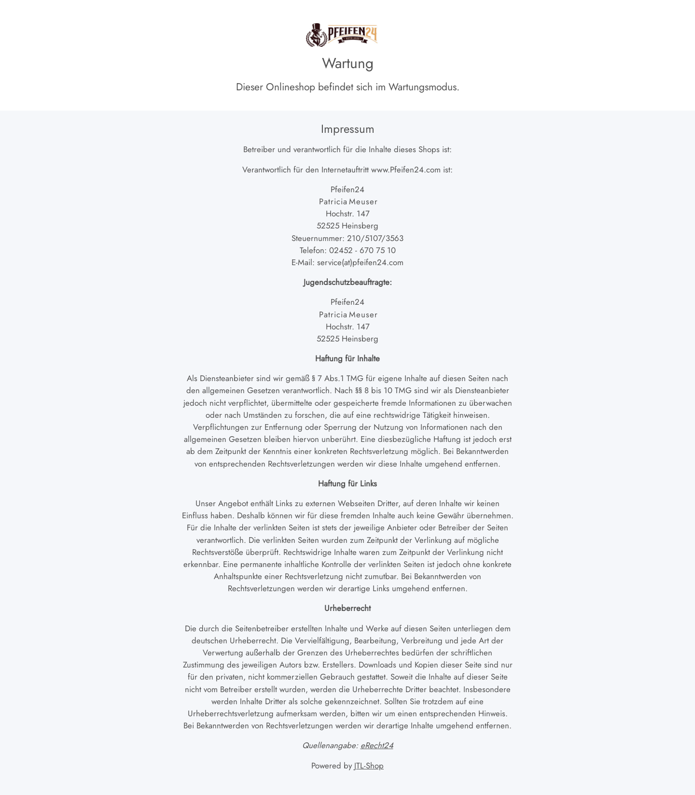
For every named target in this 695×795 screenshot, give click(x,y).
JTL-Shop (369, 765)
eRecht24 (377, 745)
